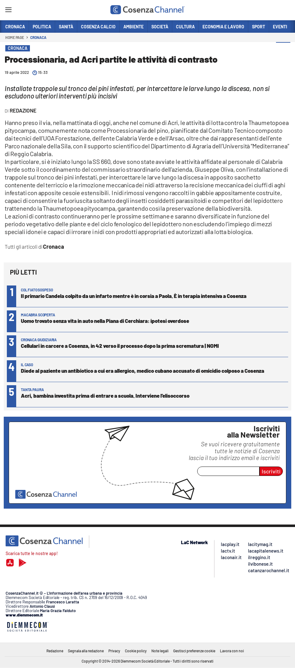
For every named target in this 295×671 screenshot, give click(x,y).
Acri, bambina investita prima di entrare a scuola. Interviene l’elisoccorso (105, 395)
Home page (14, 37)
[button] (283, 49)
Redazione (54, 651)
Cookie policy (136, 651)
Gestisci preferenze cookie (194, 651)
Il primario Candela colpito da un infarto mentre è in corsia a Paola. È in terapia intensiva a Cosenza (133, 296)
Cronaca (38, 37)
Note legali (160, 651)
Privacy (114, 651)
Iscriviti (271, 471)
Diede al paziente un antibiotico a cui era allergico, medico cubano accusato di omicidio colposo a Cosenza (142, 370)
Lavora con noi (232, 651)
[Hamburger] (8, 10)
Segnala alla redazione (86, 651)
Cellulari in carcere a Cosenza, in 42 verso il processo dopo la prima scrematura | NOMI (120, 346)
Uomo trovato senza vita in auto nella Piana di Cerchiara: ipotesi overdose (105, 321)
